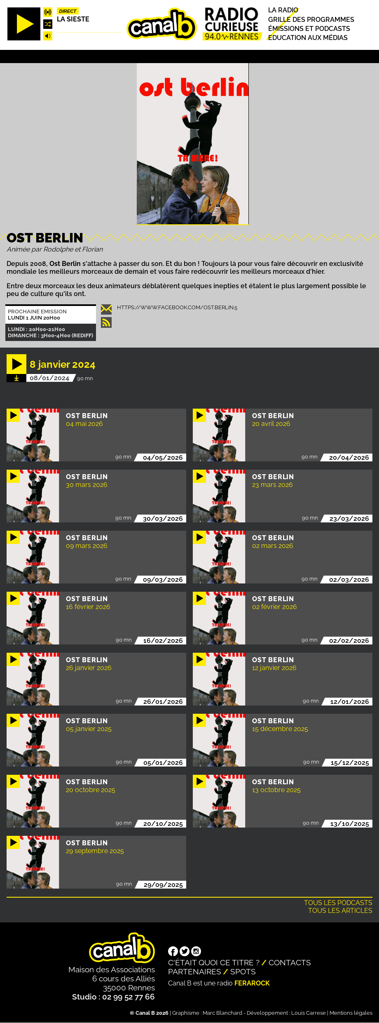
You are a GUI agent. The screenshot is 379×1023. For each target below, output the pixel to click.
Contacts (290, 962)
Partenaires (194, 971)
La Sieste (73, 19)
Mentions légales (351, 1013)
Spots (243, 971)
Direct (67, 11)
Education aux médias (308, 38)
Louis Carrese (308, 1013)
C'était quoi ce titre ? (214, 962)
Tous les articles (340, 911)
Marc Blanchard (222, 1013)
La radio (283, 10)
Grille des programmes (311, 20)
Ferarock (252, 983)
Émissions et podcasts (309, 29)
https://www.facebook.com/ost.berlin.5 (177, 307)
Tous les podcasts (338, 903)
